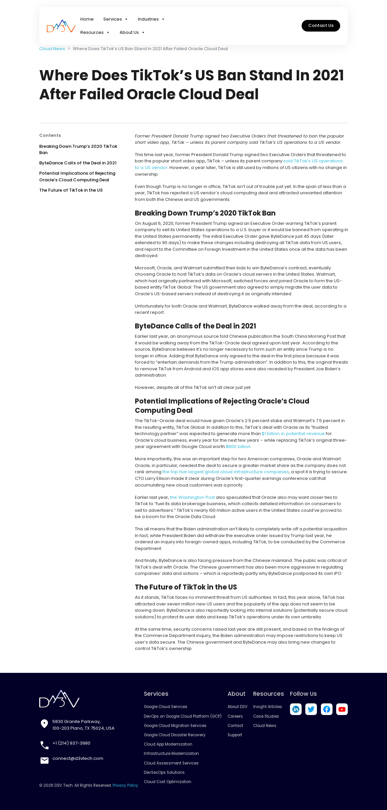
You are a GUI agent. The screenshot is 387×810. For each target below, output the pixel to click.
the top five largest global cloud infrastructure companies (224, 472)
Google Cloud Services (165, 706)
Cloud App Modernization (168, 744)
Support (235, 734)
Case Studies (266, 715)
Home (87, 20)
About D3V (237, 706)
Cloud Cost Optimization (168, 781)
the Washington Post (192, 497)
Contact (235, 725)
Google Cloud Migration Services (175, 725)
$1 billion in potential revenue (293, 433)
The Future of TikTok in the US (71, 190)
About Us (132, 33)
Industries (151, 20)
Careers (235, 715)
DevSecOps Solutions (164, 771)
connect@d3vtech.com (77, 758)
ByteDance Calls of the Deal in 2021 (78, 163)
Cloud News (52, 48)
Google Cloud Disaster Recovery (175, 734)
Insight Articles (267, 706)
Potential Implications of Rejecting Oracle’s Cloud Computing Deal (77, 176)
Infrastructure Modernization (171, 753)
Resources (95, 33)
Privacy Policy (125, 785)
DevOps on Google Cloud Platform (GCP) (183, 715)
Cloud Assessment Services (171, 762)
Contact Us (321, 26)
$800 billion (238, 446)
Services (115, 20)
